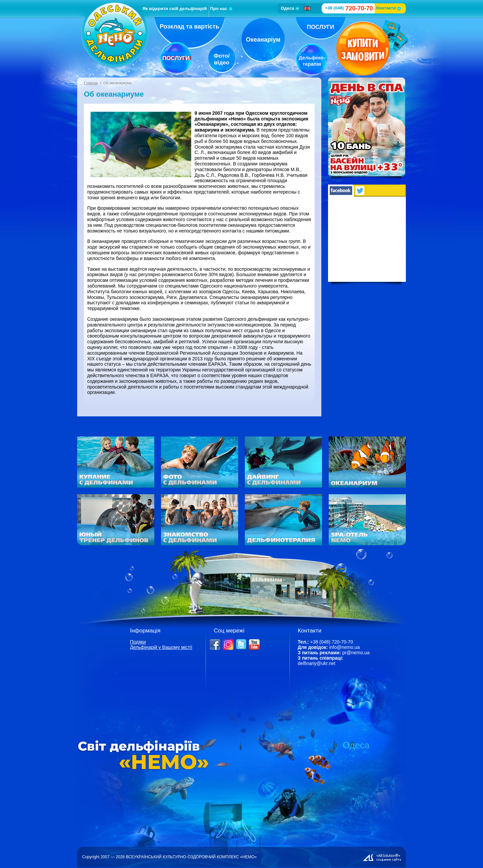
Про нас (221, 8)
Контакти (388, 7)
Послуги (176, 58)
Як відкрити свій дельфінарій (175, 8)
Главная (91, 83)
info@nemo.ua (344, 647)
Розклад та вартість (189, 26)
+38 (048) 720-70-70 (331, 642)
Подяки (138, 642)
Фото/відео (222, 59)
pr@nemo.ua (356, 652)
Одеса (290, 8)
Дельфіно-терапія (312, 61)
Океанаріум (263, 39)
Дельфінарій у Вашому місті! (161, 647)
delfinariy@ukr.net (316, 663)
